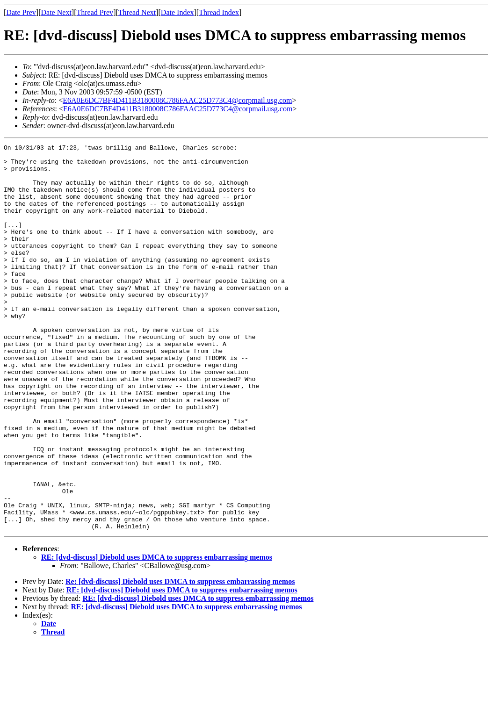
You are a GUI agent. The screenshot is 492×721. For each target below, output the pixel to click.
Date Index (177, 12)
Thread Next (137, 12)
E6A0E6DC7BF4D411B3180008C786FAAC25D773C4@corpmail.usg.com (177, 100)
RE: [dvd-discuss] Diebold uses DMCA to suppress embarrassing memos (156, 634)
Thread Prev (94, 12)
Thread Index (219, 12)
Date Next (56, 12)
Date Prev (21, 12)
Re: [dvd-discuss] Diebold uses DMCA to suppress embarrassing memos (180, 659)
